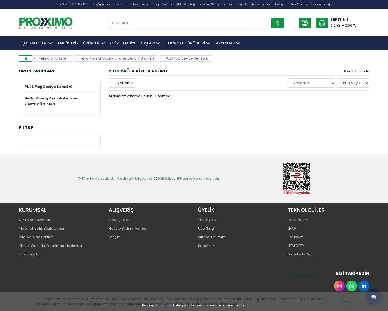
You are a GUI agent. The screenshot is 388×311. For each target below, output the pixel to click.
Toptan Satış (208, 4)
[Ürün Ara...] (277, 23)
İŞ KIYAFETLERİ (34, 43)
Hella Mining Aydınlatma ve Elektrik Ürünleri (117, 58)
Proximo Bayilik (235, 4)
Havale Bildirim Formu (127, 228)
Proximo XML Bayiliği (178, 4)
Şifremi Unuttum (212, 237)
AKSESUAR (225, 43)
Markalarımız (261, 4)
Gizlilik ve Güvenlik (34, 219)
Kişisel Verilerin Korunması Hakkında (50, 245)
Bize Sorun (298, 4)
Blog (155, 4)
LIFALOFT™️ (296, 245)
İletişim (280, 4)
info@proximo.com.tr (108, 4)
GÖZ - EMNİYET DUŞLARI (132, 43)
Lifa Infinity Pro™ (301, 254)
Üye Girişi (206, 228)
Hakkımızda (138, 4)
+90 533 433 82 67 (72, 4)
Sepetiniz (206, 245)
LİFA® (292, 228)
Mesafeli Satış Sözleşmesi (41, 228)
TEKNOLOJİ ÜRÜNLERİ (185, 43)
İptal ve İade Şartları (36, 237)
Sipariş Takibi (120, 219)
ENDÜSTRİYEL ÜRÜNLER (78, 43)
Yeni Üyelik (207, 219)
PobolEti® (163, 305)
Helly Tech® (297, 219)
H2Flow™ (295, 237)
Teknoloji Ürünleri (54, 58)
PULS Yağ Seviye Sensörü (186, 58)
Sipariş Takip (320, 4)
